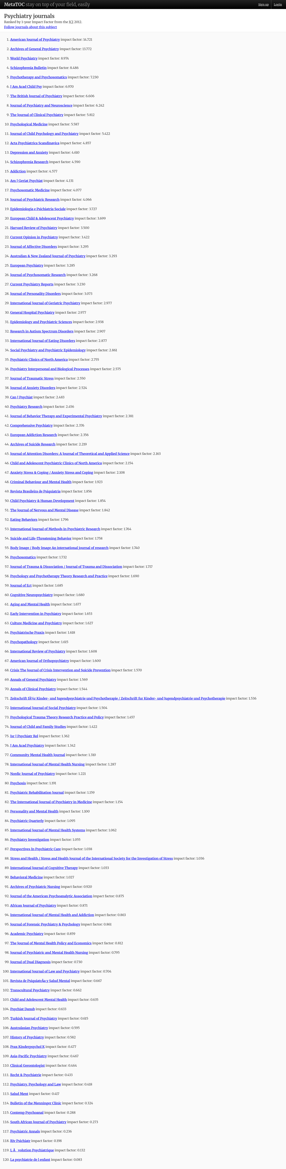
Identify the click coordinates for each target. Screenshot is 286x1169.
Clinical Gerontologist (27, 1065)
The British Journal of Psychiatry (36, 96)
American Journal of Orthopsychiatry (39, 661)
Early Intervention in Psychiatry (35, 614)
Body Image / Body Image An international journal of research (59, 548)
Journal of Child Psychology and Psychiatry (44, 134)
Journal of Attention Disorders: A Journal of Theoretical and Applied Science (70, 454)
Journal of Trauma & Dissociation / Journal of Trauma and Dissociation (66, 567)
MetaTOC (14, 4)
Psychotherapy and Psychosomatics (38, 77)
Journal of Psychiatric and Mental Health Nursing (49, 952)
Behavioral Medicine (26, 877)
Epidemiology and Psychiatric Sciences (41, 322)
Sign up (263, 4)
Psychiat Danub (22, 1009)
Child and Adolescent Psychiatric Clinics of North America (56, 463)
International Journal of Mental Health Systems (47, 830)
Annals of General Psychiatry (33, 680)
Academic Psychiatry (26, 934)
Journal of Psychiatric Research (35, 199)
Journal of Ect (21, 585)
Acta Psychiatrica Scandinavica (34, 143)
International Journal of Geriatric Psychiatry (45, 303)
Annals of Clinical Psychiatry (33, 689)
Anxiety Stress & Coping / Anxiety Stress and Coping (51, 472)
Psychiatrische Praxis (27, 632)
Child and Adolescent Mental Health (38, 1000)
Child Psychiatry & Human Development (42, 501)
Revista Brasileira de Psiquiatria (35, 491)
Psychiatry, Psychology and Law (35, 1084)
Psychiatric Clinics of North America (39, 359)
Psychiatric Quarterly (27, 821)
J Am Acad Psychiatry (27, 745)
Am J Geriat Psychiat (26, 181)
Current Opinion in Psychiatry (34, 237)
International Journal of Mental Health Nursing (47, 764)
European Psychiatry (26, 265)
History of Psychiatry (27, 1037)
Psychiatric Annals (25, 1131)
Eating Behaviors (23, 519)
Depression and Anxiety (29, 152)
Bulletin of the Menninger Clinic (35, 1103)
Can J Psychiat (21, 397)
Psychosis (18, 783)
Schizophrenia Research (29, 162)
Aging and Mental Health (30, 604)
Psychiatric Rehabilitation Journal (37, 792)
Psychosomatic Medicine (30, 190)
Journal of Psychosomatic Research (38, 275)
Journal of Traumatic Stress (32, 378)
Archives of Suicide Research (32, 444)
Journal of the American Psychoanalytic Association (51, 896)
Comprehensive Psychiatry (31, 425)
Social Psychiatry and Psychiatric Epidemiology (48, 350)
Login (278, 4)
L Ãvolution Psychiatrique (32, 1150)
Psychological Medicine (29, 124)
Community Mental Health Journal (37, 755)
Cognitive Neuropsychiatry (31, 595)
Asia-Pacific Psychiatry (28, 1056)
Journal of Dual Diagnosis (30, 962)
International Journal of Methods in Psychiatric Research (55, 529)
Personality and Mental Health (34, 811)
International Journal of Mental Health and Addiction (52, 915)
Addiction (18, 171)
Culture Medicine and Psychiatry (36, 623)
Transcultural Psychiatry (30, 990)
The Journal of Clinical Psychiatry (36, 115)
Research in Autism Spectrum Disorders (41, 331)
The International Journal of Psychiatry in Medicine (51, 802)
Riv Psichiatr (20, 1141)
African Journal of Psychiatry (33, 905)
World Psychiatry (23, 58)
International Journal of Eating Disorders (42, 341)
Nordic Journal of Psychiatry (32, 774)
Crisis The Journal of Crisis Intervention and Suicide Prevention (60, 670)
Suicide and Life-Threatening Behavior (41, 538)
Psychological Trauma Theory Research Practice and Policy (57, 717)
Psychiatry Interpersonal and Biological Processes (49, 369)
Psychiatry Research (26, 407)
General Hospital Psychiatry (32, 312)
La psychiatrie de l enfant (30, 1160)
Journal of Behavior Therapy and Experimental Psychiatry (56, 416)
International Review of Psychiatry (37, 651)
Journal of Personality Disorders (35, 294)
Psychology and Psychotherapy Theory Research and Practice (59, 576)
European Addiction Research (33, 435)
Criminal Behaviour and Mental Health (41, 482)
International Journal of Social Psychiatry (43, 708)
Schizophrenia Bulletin (28, 68)
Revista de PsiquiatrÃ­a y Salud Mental (40, 981)
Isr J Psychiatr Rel (24, 736)
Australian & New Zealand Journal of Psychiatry (48, 256)
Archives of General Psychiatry (34, 49)
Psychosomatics (23, 557)
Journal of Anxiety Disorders (32, 388)
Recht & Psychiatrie (25, 1075)
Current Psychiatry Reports (31, 284)
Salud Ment (19, 1094)
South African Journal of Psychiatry (38, 1122)
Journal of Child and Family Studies (38, 727)
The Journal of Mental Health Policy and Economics (51, 943)
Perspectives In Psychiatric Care (35, 849)
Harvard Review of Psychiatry (33, 228)
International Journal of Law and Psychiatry (45, 971)
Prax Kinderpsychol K (27, 1047)
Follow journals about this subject (30, 27)
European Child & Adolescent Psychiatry (42, 218)
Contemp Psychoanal (27, 1112)
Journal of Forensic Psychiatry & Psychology (45, 924)
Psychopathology (24, 642)
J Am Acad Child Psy (26, 87)
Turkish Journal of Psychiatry (33, 1018)
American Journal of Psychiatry (35, 39)
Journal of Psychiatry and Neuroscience (41, 105)
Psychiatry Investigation (29, 840)
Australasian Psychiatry (29, 1028)
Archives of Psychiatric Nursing (35, 887)
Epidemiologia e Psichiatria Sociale (38, 209)
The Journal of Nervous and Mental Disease (44, 510)
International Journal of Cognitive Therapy (44, 868)
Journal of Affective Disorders (33, 247)
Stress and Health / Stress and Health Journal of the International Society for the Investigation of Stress (91, 858)
